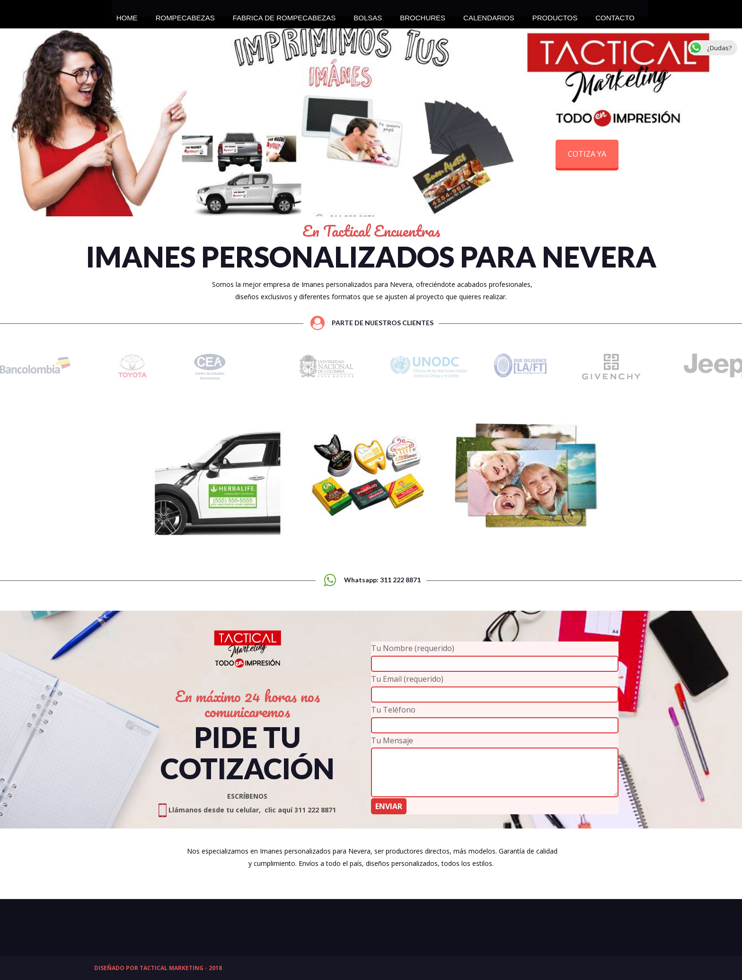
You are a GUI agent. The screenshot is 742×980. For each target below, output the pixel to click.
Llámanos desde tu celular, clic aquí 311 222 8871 (247, 809)
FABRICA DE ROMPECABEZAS (284, 15)
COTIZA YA (587, 154)
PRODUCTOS (555, 15)
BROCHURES (422, 15)
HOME (127, 15)
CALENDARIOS (488, 15)
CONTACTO (615, 15)
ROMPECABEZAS (185, 15)
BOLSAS (367, 15)
